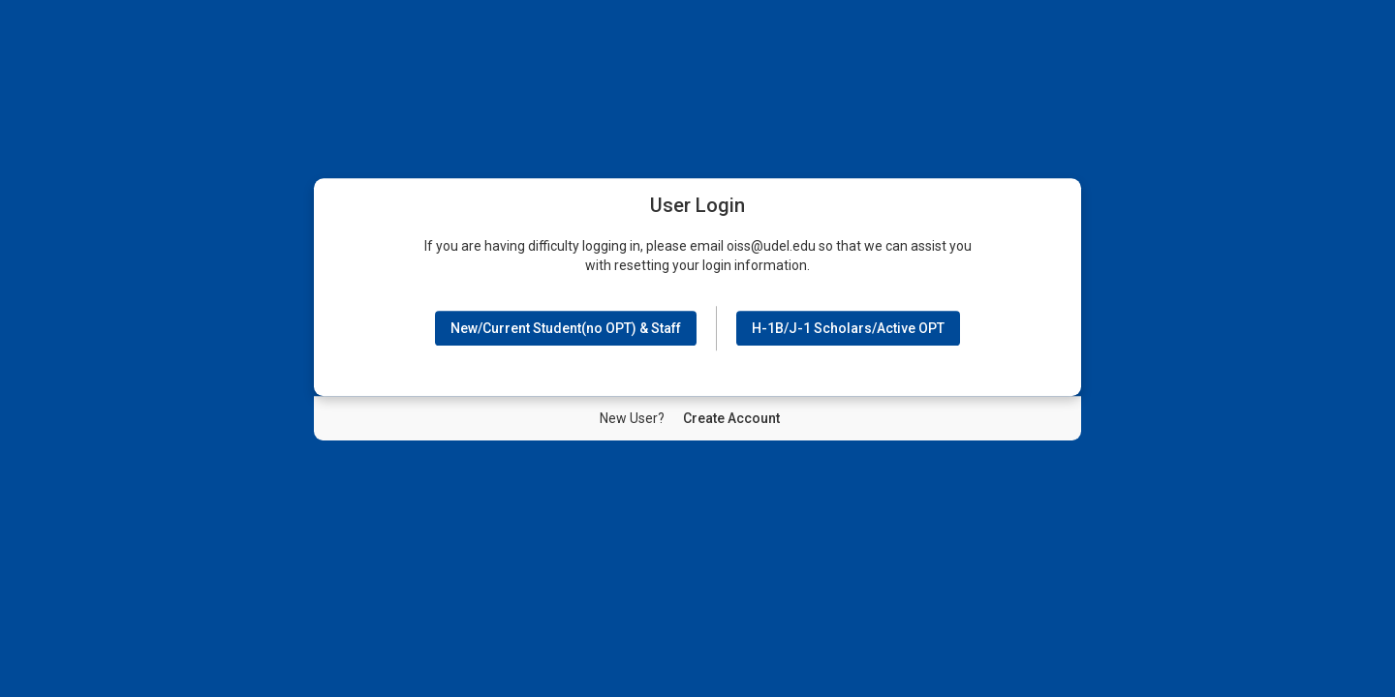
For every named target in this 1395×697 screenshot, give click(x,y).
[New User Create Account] (731, 418)
